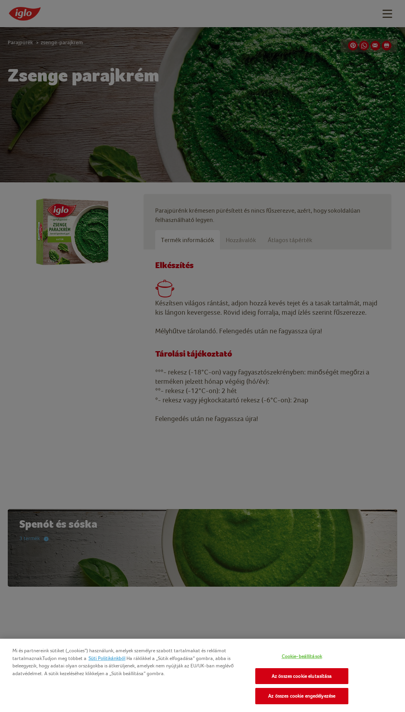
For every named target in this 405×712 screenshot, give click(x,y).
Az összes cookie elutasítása (302, 676)
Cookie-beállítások (302, 656)
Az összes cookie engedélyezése (301, 696)
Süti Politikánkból (106, 658)
